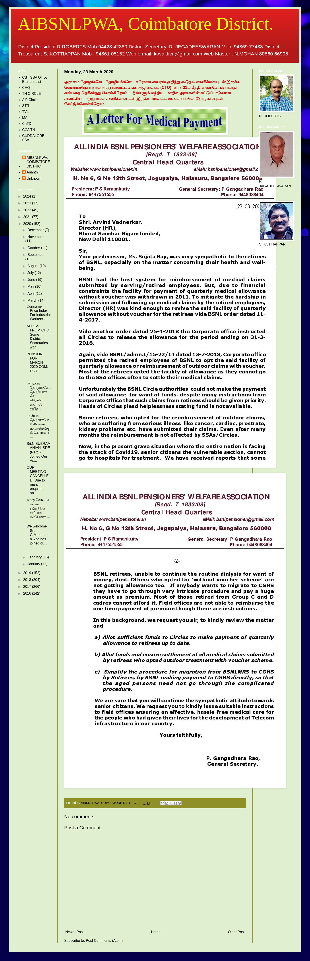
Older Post (236, 932)
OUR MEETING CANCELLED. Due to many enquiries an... (37, 480)
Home (156, 932)
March (32, 300)
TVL (25, 112)
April (31, 293)
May (31, 286)
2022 (27, 210)
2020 (27, 224)
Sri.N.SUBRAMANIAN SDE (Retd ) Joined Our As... (38, 452)
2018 (27, 580)
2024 (27, 196)
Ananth (32, 172)
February (35, 557)
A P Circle (30, 100)
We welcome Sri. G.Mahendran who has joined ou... (38, 534)
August (33, 266)
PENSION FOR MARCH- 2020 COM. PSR (37, 362)
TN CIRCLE (31, 93)
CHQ (26, 87)
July (31, 273)
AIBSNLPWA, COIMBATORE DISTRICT (38, 162)
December (36, 230)
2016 (27, 593)
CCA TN (28, 130)
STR (25, 106)
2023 (27, 203)
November (35, 237)
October (34, 248)
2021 (27, 217)
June (31, 280)
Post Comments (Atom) (104, 940)
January (34, 564)
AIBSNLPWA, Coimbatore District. (145, 23)
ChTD (26, 124)
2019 (27, 573)
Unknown (34, 178)
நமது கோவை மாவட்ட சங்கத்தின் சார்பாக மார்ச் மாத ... (38, 508)
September (36, 255)
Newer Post (74, 932)
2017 (27, 586)
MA (24, 118)
